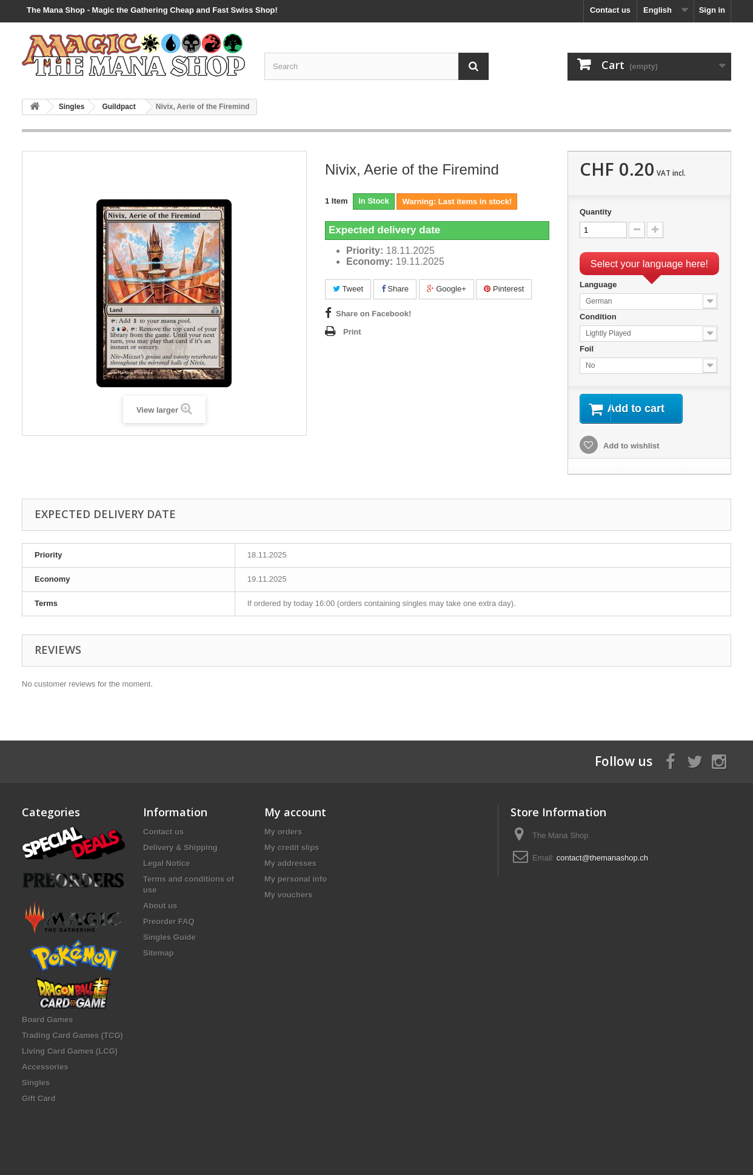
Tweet (348, 288)
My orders (283, 831)
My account (295, 812)
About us (160, 905)
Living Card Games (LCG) (70, 1051)
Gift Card (39, 1098)
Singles (36, 1082)
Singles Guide (169, 937)
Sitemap (158, 952)
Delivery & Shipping (180, 847)
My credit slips (291, 847)
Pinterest (504, 288)
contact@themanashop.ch (602, 857)
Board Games (47, 1019)
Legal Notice (166, 863)
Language (599, 284)
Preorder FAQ (169, 921)
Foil (588, 348)
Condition (599, 316)
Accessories (45, 1066)
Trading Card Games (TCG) (72, 1035)
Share (395, 288)
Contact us (610, 10)
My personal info (295, 879)
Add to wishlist (630, 447)
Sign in (712, 10)
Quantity (596, 211)
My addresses (290, 863)
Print (352, 331)
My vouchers (288, 894)
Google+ (446, 288)
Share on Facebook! (373, 313)
